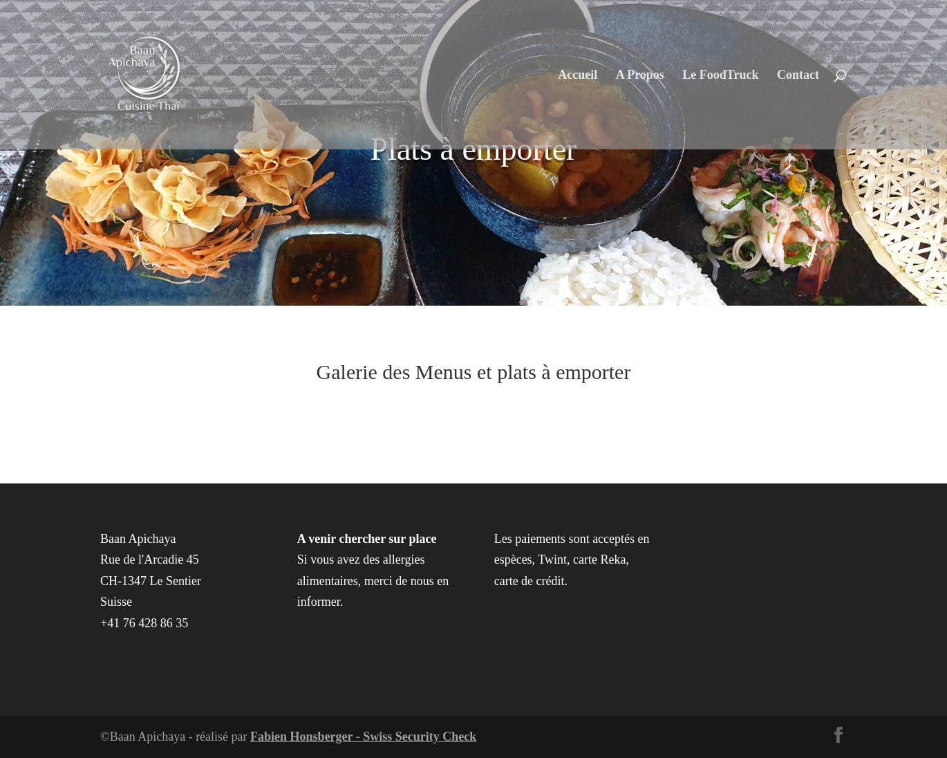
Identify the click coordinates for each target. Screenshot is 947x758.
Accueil (577, 76)
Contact (798, 76)
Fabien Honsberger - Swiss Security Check (363, 736)
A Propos (640, 76)
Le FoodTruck (720, 76)
